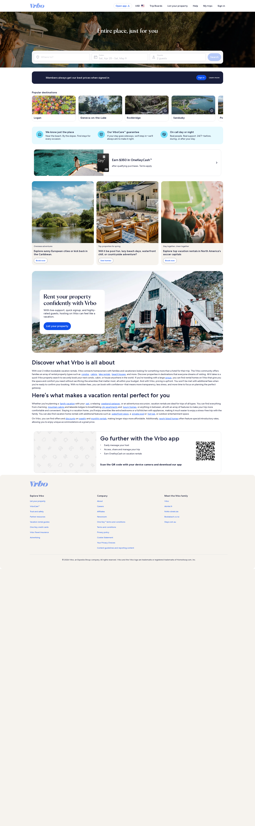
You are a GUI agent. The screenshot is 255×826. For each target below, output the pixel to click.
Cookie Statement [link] (105, 537)
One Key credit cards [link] (39, 527)
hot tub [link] (151, 413)
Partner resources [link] (37, 516)
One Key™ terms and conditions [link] (111, 522)
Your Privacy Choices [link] (106, 542)
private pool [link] (138, 413)
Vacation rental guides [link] (39, 522)
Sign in (221, 5)
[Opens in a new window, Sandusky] (193, 108)
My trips (207, 5)
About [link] (100, 501)
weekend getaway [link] (110, 403)
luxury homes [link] (129, 407)
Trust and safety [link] (37, 511)
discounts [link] (70, 418)
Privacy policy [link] (103, 532)
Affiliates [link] (101, 511)
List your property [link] (37, 501)
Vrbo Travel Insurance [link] (39, 532)
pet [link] (87, 403)
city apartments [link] (110, 407)
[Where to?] (62, 57)
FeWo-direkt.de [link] (171, 511)
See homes (106, 260)
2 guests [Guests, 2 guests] (162, 58)
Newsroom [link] (102, 516)
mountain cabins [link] (56, 407)
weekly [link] (82, 418)
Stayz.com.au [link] (170, 522)
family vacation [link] (67, 403)
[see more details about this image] (165, 111)
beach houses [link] (119, 374)
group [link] (168, 377)
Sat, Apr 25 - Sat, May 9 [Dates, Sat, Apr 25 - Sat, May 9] (113, 58)
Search (214, 57)
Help (195, 5)
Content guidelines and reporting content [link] (115, 548)
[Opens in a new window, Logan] (54, 108)
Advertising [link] (35, 537)
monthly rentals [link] (99, 418)
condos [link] (85, 374)
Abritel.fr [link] (168, 506)
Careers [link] (100, 506)
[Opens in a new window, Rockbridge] (147, 108)
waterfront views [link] (120, 413)
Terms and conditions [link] (106, 527)
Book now (40, 260)
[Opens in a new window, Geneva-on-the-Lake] (100, 108)
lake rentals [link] (104, 374)
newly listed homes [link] (168, 418)
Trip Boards (156, 5)
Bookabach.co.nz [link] (171, 516)
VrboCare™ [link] (35, 506)
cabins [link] (94, 374)
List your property (178, 5)
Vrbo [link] (166, 501)
